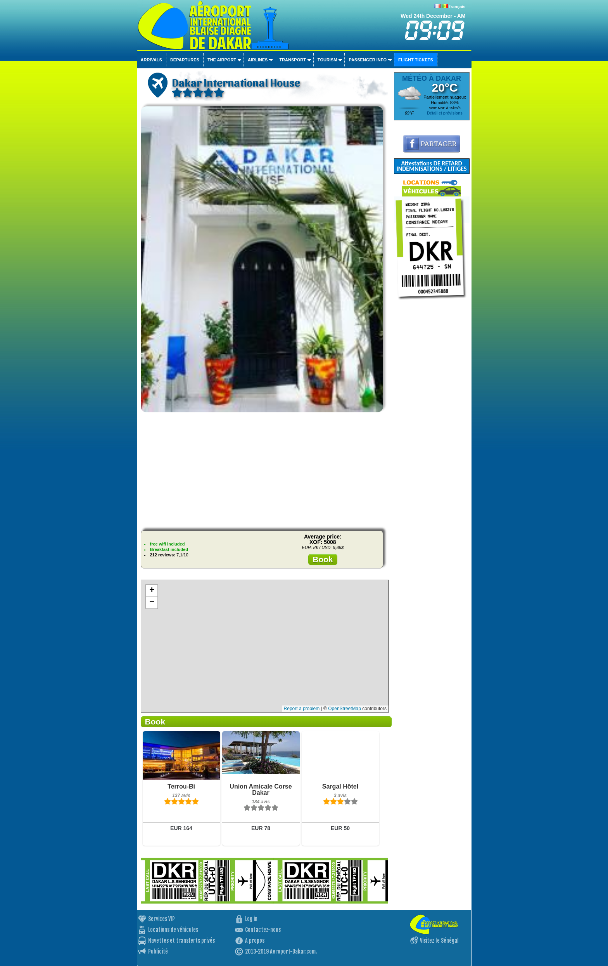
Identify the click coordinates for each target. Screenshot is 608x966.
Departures (184, 59)
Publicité (158, 951)
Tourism (327, 59)
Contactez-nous (263, 929)
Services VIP (161, 919)
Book (323, 559)
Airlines (258, 59)
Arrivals (151, 59)
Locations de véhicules (173, 929)
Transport (292, 59)
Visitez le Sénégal (439, 940)
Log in (251, 919)
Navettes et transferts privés (181, 940)
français (457, 6)
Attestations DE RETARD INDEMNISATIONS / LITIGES (431, 166)
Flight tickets (415, 59)
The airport (221, 59)
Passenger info (368, 59)
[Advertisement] (264, 470)
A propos (254, 940)
